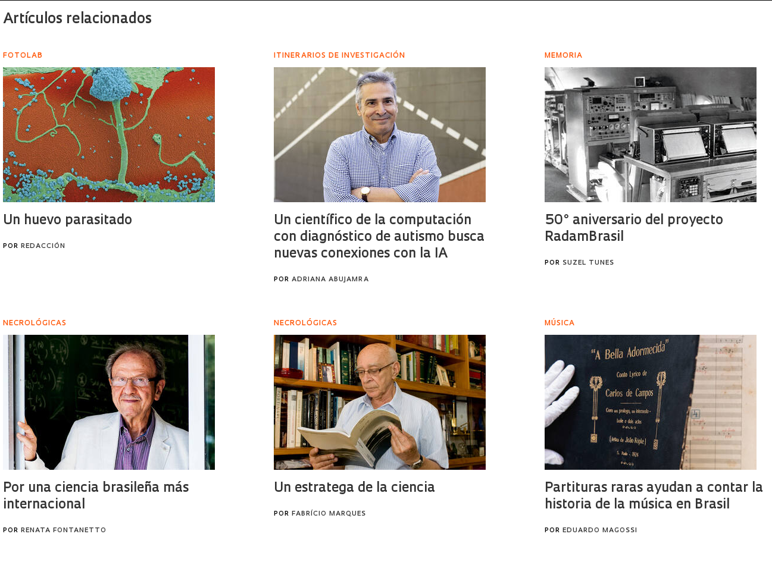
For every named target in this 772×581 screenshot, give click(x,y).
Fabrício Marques (329, 514)
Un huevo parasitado (67, 221)
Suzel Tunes (588, 263)
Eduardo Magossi (599, 530)
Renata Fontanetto (64, 530)
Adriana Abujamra (330, 280)
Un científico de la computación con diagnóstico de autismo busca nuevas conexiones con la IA (379, 237)
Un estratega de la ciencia (354, 488)
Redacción (43, 246)
